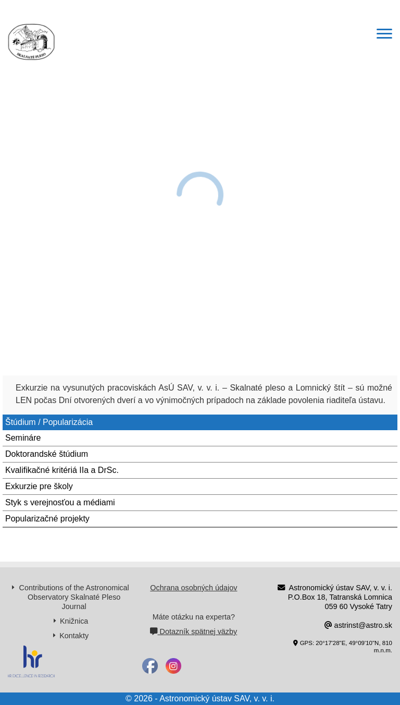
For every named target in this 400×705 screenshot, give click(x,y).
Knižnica (74, 621)
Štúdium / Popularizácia (49, 422)
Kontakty (74, 635)
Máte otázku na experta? (194, 617)
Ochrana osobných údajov (193, 588)
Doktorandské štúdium (46, 453)
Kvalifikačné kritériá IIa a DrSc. (62, 470)
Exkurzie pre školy (39, 486)
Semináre (23, 437)
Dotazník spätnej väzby (193, 631)
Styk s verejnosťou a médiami (60, 502)
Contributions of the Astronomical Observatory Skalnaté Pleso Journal (74, 597)
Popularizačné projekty (47, 518)
